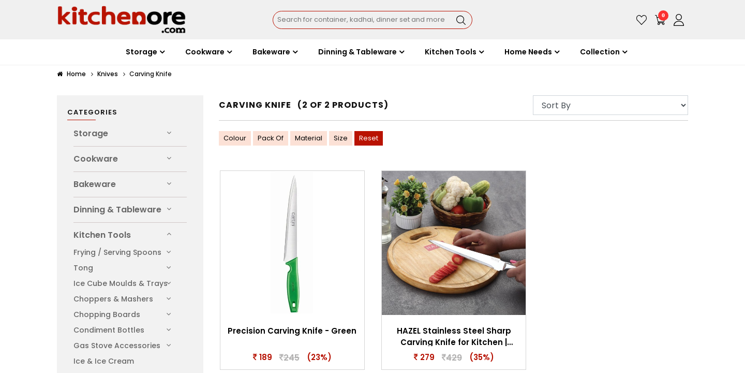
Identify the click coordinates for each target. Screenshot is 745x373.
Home (71, 73)
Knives (107, 73)
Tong (83, 268)
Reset (368, 138)
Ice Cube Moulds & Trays (120, 283)
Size (341, 138)
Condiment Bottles (108, 330)
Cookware (95, 159)
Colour (235, 138)
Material (308, 138)
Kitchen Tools (102, 235)
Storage (90, 133)
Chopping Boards (106, 314)
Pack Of (271, 138)
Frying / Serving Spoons (117, 252)
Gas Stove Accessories (116, 345)
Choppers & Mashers (113, 299)
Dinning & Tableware (117, 210)
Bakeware (94, 184)
